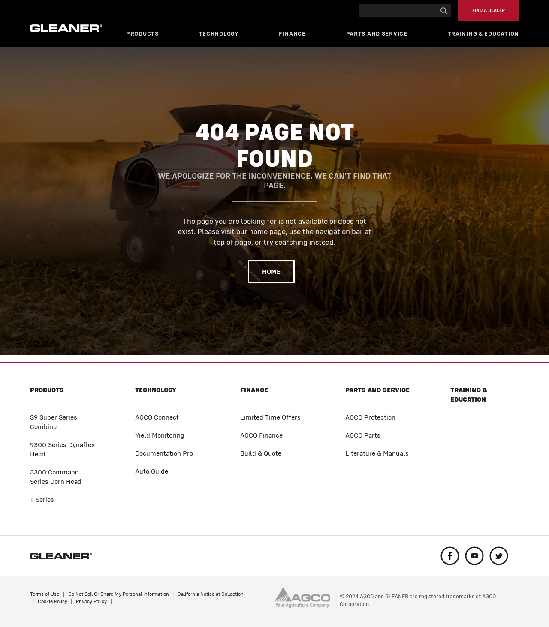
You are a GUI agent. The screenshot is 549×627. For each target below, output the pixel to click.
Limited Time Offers (270, 417)
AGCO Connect (157, 417)
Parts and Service (376, 33)
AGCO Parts (362, 435)
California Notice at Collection (211, 594)
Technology (218, 33)
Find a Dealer (488, 10)
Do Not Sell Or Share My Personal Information (118, 594)
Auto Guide (151, 471)
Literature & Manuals (377, 453)
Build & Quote (260, 453)
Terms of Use (44, 594)
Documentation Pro (164, 453)
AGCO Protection (370, 417)
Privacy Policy (91, 601)
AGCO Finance (261, 435)
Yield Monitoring (159, 435)
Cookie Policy (52, 601)
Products (142, 33)
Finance (292, 33)
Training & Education (483, 33)
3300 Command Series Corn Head (55, 477)
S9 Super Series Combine (53, 422)
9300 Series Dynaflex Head (62, 449)
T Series (42, 499)
